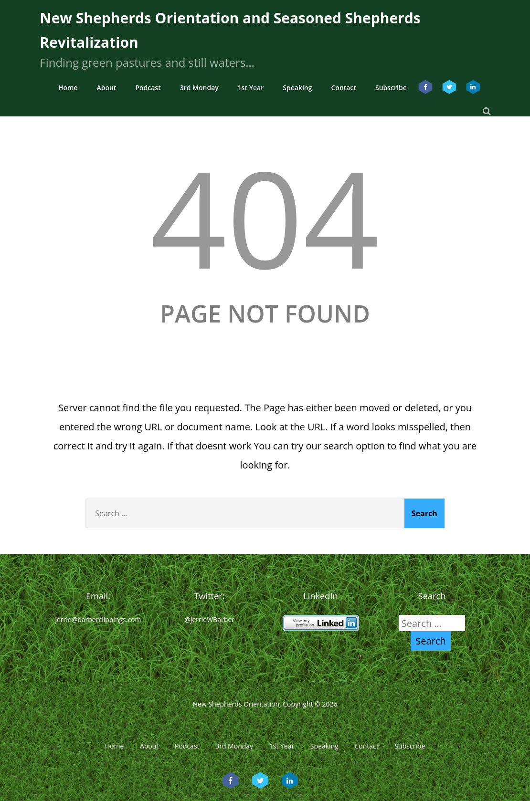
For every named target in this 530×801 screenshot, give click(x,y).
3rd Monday (199, 87)
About (106, 87)
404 (265, 217)
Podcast (147, 87)
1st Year (251, 87)
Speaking (297, 87)
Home (68, 87)
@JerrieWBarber (209, 619)
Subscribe (391, 87)
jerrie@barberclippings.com (98, 619)
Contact (343, 87)
